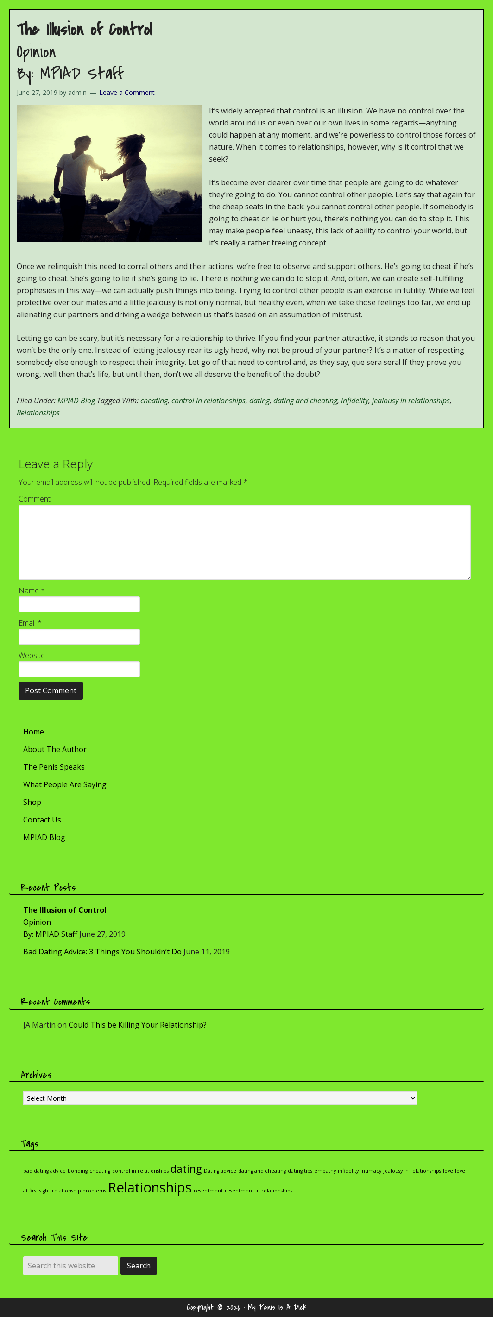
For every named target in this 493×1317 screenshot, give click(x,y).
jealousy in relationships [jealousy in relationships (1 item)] (412, 1170)
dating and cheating (305, 400)
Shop (32, 802)
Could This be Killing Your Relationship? (138, 1025)
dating (259, 400)
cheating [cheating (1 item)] (99, 1170)
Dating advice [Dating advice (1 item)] (220, 1170)
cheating (154, 400)
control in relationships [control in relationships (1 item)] (140, 1170)
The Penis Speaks (54, 767)
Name (32, 590)
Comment (35, 499)
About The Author (55, 749)
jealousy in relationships (411, 400)
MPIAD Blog (76, 400)
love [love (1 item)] (448, 1170)
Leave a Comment (127, 92)
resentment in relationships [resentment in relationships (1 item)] (258, 1190)
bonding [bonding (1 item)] (78, 1170)
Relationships (38, 413)
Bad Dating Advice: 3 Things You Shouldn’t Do (102, 952)
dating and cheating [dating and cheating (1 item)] (262, 1170)
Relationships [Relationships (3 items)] (150, 1187)
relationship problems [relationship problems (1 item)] (79, 1190)
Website (32, 655)
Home (33, 732)
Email (30, 623)
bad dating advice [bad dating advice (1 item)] (44, 1170)
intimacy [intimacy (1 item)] (370, 1170)
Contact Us (42, 820)
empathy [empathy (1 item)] (325, 1170)
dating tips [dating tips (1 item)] (300, 1170)
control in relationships (208, 400)
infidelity (354, 400)
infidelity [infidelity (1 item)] (348, 1170)
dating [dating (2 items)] (186, 1168)
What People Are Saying (65, 784)
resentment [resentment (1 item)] (208, 1190)
